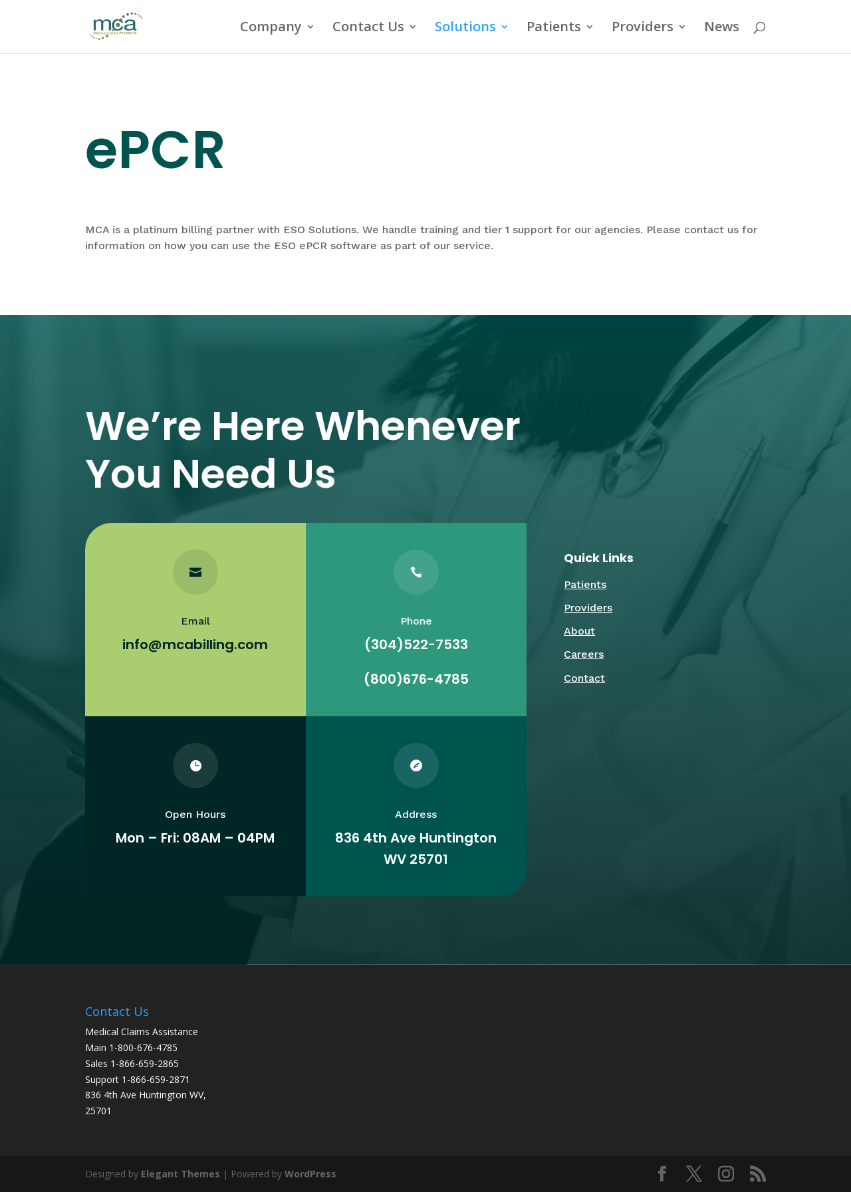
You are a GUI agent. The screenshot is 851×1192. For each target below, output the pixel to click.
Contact (584, 678)
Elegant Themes (180, 1173)
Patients (554, 28)
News (721, 28)
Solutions (465, 28)
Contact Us (368, 28)
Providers (642, 28)
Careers (584, 654)
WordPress (310, 1173)
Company (271, 28)
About (579, 631)
